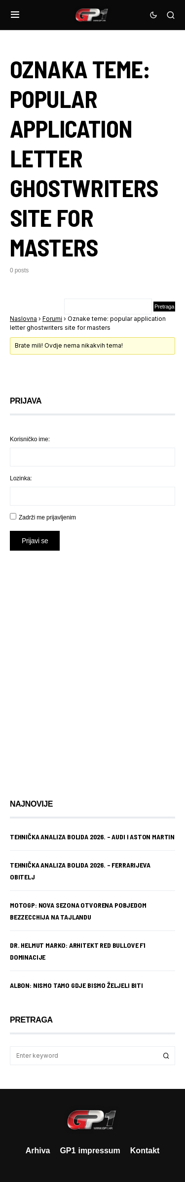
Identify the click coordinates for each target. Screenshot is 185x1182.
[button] (15, 15)
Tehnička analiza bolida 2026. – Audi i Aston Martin (92, 836)
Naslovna (23, 318)
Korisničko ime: (30, 439)
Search (166, 1056)
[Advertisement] (92, 667)
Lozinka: (21, 478)
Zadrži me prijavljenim (47, 517)
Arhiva (38, 1150)
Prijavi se (35, 540)
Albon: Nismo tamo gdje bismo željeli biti (76, 985)
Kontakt (145, 1150)
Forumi (52, 318)
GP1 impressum (90, 1150)
